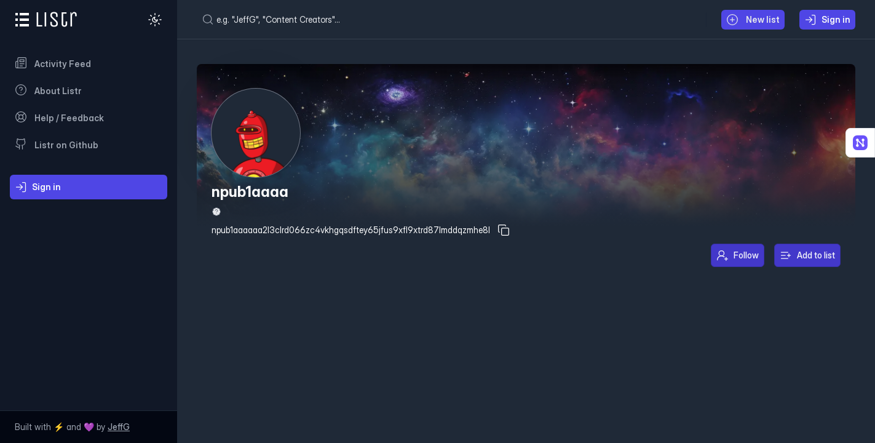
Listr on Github (56, 144)
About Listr (48, 90)
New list (753, 20)
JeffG (119, 426)
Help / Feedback (59, 117)
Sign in (38, 187)
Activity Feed (53, 63)
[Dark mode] (155, 19)
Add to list (807, 255)
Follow (737, 255)
